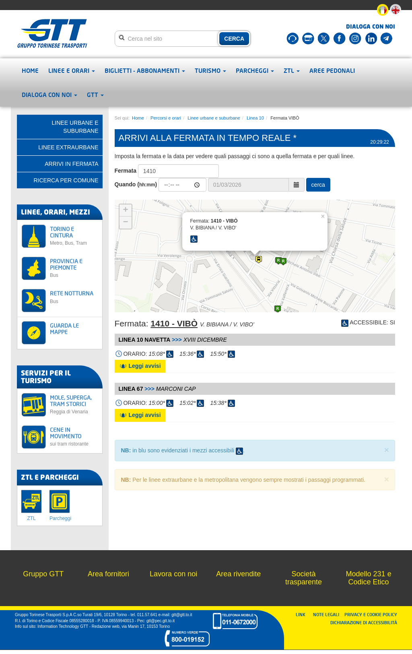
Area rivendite (238, 574)
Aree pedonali (332, 70)
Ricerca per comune (65, 180)
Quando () (136, 184)
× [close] (386, 450)
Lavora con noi (173, 574)
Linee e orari (71, 70)
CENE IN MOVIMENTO (74, 436)
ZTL (292, 70)
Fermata (125, 170)
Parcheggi (255, 70)
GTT (95, 94)
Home (30, 70)
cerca (318, 185)
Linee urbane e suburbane (213, 118)
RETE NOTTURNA (74, 297)
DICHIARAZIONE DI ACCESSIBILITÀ (363, 622)
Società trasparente (303, 578)
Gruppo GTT (43, 574)
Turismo (210, 70)
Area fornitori (108, 574)
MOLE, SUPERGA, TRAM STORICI (74, 404)
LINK (303, 614)
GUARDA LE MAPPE (64, 328)
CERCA (234, 38)
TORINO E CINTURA (74, 235)
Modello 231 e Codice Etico (368, 578)
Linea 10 (255, 118)
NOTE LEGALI (328, 614)
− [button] (125, 223)
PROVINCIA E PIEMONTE (74, 268)
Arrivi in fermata (71, 164)
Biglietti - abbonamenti (145, 70)
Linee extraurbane (68, 147)
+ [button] (125, 210)
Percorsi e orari (165, 118)
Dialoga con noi (49, 94)
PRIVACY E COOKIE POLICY (370, 614)
